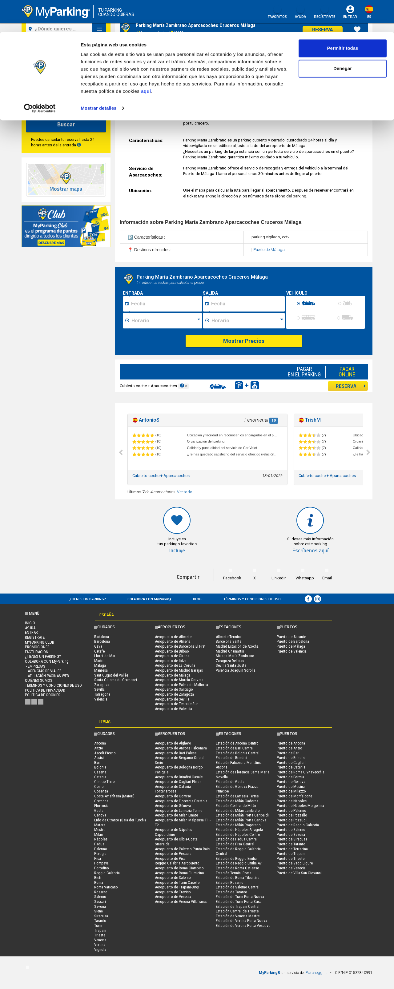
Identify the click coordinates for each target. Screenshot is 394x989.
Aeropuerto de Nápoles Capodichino (173, 832)
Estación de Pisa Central (235, 844)
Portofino (101, 868)
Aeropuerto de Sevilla (172, 699)
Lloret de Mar (104, 655)
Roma (98, 882)
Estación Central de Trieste (237, 911)
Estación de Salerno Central (237, 887)
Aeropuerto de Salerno (173, 877)
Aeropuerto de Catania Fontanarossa (173, 789)
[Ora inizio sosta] (166, 320)
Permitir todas (342, 16)
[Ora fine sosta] (247, 320)
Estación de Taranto (231, 892)
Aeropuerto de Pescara (173, 853)
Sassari (100, 901)
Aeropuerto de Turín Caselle (177, 882)
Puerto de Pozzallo (292, 815)
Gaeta (98, 810)
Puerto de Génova (291, 781)
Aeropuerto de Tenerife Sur (176, 703)
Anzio (98, 748)
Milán (98, 834)
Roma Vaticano (106, 887)
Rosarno (100, 892)
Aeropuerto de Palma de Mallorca (181, 684)
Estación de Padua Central (237, 839)
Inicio (30, 623)
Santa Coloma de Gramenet (115, 679)
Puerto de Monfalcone (294, 796)
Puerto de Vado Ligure (295, 863)
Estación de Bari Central (235, 748)
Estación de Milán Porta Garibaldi (242, 815)
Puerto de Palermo (291, 810)
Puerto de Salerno (291, 829)
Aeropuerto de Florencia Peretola (181, 801)
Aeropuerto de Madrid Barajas (179, 670)
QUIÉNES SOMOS (38, 680)
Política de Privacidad (45, 690)
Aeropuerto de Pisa (170, 858)
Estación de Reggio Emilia (236, 858)
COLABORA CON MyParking (149, 599)
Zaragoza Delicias (230, 660)
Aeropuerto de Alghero (173, 743)
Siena (98, 911)
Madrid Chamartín (230, 651)
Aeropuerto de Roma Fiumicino (179, 873)
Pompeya (101, 863)
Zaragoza (101, 684)
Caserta (100, 772)
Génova (100, 815)
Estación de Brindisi (231, 757)
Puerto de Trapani (291, 853)
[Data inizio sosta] (165, 304)
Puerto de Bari (288, 753)
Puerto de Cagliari (291, 762)
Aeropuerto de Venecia (173, 896)
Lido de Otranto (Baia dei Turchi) (120, 820)
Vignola (100, 949)
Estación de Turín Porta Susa (239, 901)
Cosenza (101, 791)
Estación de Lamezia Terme (237, 796)
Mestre (99, 829)
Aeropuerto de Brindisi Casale (179, 777)
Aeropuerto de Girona (172, 655)
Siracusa (101, 916)
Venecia (100, 940)
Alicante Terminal (229, 636)
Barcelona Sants (228, 641)
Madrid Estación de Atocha (237, 646)
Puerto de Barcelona (293, 641)
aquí (146, 59)
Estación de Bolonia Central (237, 753)
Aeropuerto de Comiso (173, 796)
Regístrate (35, 637)
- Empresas (35, 666)
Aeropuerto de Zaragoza (174, 694)
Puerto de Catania (291, 767)
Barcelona (102, 641)
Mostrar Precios (243, 341)
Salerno (100, 896)
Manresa (101, 670)
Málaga (100, 665)
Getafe (99, 651)
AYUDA (30, 628)
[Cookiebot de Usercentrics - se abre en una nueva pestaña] (40, 76)
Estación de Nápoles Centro (238, 834)
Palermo (100, 849)
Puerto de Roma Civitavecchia (300, 772)
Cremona (101, 801)
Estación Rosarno (229, 882)
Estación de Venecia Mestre (237, 916)
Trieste (99, 935)
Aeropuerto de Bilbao (172, 651)
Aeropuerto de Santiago (174, 689)
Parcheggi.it (316, 972)
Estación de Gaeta (230, 781)
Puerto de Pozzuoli (292, 820)
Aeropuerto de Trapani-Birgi (177, 887)
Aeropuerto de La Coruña (175, 665)
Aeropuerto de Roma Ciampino (179, 868)
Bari (97, 762)
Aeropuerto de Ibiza (171, 660)
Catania (100, 777)
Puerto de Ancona (291, 743)
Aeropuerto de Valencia (173, 708)
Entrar (31, 632)
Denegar (342, 36)
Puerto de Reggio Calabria (298, 825)
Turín (98, 925)
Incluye (177, 550)
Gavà (98, 646)
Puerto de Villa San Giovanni (299, 873)
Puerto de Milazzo (291, 791)
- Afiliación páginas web (47, 675)
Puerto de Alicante (291, 636)
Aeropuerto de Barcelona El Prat (180, 646)
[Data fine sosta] (247, 304)
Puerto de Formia (290, 777)
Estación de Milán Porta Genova (241, 820)
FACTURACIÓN (36, 651)
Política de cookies (42, 695)
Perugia (100, 853)
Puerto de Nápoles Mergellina (300, 805)
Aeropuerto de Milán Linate (176, 815)
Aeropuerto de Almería (173, 641)
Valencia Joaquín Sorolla (235, 670)
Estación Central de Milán (236, 805)
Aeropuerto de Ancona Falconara (181, 748)
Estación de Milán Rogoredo (238, 825)
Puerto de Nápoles (292, 801)
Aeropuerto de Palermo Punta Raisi (183, 849)
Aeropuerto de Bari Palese (175, 753)
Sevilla (99, 689)
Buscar (66, 124)
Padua (99, 844)
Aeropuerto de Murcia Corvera (179, 679)
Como (99, 786)
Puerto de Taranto (291, 844)
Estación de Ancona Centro (237, 743)
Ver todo (184, 492)
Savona (100, 906)
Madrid (100, 660)
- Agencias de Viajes (43, 671)
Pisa (97, 858)
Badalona (101, 636)
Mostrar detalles (99, 76)
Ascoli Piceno (105, 753)
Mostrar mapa (66, 189)
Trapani (100, 930)
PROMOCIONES (37, 647)
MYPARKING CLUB (39, 642)
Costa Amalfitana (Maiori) (114, 796)
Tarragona (102, 694)
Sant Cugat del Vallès (111, 675)
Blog (197, 599)
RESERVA (351, 386)
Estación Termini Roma (233, 873)
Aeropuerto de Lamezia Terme (178, 810)
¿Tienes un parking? (87, 599)
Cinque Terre (104, 781)
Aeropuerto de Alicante (173, 636)
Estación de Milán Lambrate (237, 810)
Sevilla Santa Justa (231, 665)
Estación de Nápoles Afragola (239, 829)
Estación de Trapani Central (237, 906)
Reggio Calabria (107, 873)
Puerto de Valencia (292, 651)
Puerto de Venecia (291, 868)
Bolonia (100, 767)
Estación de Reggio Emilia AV (239, 863)
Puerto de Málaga (269, 249)
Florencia (101, 805)
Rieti (97, 877)
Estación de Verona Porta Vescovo (243, 925)
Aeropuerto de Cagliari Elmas (178, 781)
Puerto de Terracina (292, 849)
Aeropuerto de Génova (173, 805)
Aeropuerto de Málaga (173, 675)
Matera (99, 825)
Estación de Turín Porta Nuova (240, 896)
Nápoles (100, 839)
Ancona (100, 743)
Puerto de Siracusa (292, 839)
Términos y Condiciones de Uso (252, 599)
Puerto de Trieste (290, 858)
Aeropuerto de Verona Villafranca (181, 901)
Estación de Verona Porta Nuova (241, 920)
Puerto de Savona (291, 834)
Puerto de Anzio (289, 748)
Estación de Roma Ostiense (237, 868)
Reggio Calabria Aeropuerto (177, 863)
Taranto (100, 920)
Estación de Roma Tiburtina (237, 877)
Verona (99, 944)
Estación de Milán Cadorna (237, 801)
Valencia (100, 699)
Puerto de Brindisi (291, 757)
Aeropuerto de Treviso (173, 892)
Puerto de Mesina (291, 786)
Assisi (99, 757)
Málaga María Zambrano (235, 655)
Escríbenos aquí (310, 550)
